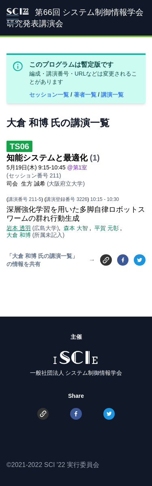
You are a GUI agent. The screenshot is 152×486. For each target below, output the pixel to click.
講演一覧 (112, 94)
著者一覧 (86, 94)
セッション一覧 (50, 94)
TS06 (19, 146)
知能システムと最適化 (47, 157)
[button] (12, 19)
